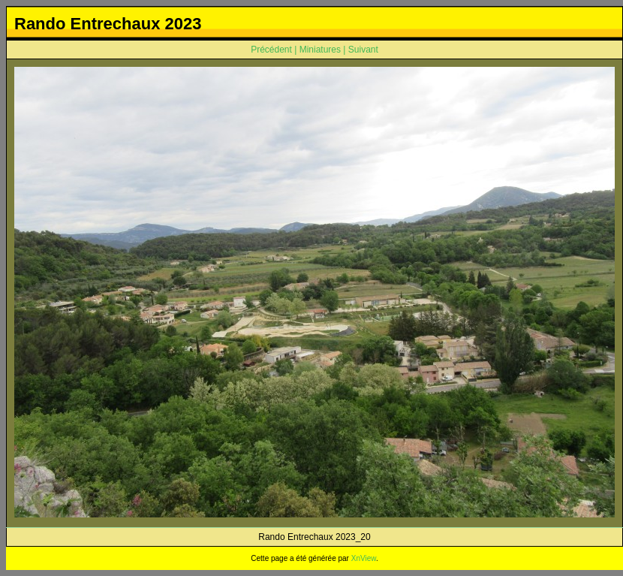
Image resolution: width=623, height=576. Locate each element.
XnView (363, 558)
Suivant (363, 49)
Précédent (271, 49)
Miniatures (320, 49)
